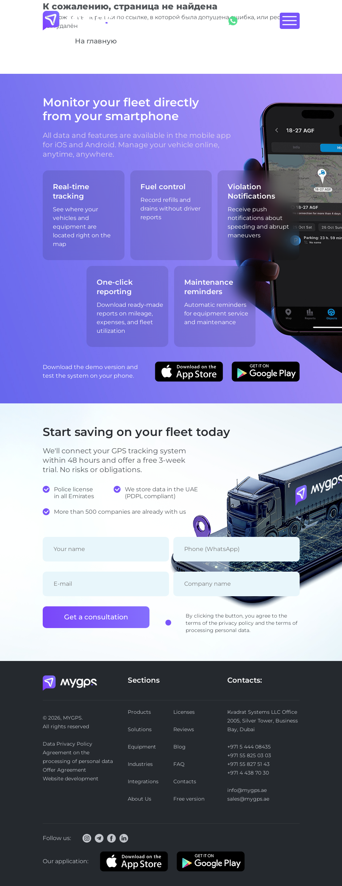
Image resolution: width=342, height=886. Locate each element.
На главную (96, 41)
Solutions (140, 729)
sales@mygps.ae (248, 799)
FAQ (179, 764)
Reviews (183, 729)
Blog (179, 746)
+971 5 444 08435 (196, 20)
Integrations (143, 781)
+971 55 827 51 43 (248, 764)
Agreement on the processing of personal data (78, 756)
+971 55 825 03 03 (249, 755)
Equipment (142, 746)
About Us (139, 799)
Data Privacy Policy (67, 744)
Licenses (184, 712)
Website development (70, 778)
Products (139, 712)
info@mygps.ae (247, 790)
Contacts (184, 781)
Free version (188, 799)
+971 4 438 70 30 (248, 773)
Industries (140, 764)
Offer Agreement (64, 770)
